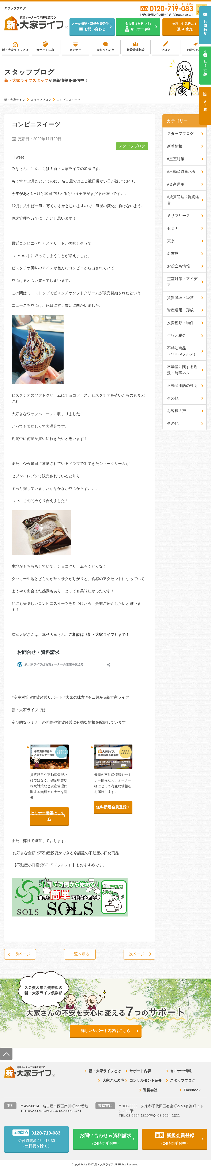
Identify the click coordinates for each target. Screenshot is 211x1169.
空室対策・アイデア (182, 282)
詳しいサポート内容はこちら (105, 1031)
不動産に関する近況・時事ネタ (182, 370)
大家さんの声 (105, 50)
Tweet (19, 157)
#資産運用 (175, 184)
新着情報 (174, 146)
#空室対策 (175, 159)
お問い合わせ (205, 25)
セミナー (75, 50)
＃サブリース (178, 216)
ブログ (165, 50)
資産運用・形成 (180, 310)
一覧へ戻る (79, 954)
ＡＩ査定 (205, 101)
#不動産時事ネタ (181, 172)
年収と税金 (176, 335)
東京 (171, 241)
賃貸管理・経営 (180, 298)
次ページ (136, 954)
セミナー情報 (181, 1071)
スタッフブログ (132, 146)
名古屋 (172, 253)
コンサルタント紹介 (145, 1081)
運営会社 (150, 1090)
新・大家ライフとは (15, 50)
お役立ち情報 (196, 50)
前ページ (23, 954)
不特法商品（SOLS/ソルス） (182, 351)
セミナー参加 (205, 64)
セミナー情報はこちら (47, 816)
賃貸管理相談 (135, 50)
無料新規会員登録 (111, 807)
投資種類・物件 (180, 323)
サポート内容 (45, 50)
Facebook (192, 1090)
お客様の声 (176, 411)
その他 (172, 398)
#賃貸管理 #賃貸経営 (183, 200)
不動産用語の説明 (182, 385)
